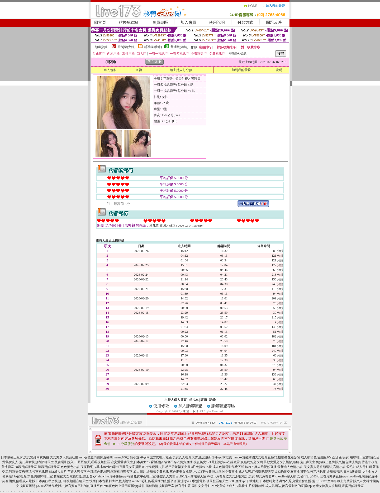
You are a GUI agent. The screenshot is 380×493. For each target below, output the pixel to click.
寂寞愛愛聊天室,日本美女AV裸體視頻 (137, 462)
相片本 (193, 400)
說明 (279, 70)
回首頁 (100, 22)
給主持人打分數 (181, 70)
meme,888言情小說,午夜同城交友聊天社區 (142, 457)
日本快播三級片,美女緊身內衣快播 (25, 457)
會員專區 (160, 22)
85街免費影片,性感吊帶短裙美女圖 (166, 467)
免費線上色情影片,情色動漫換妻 (338, 462)
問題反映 (274, 22)
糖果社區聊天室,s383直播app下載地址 (232, 481)
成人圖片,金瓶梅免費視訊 (151, 471)
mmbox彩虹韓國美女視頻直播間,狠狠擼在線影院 (266, 457)
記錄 (212, 400)
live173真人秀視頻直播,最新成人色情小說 (274, 467)
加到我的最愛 (241, 70)
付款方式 (245, 22)
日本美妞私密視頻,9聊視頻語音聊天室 (62, 481)
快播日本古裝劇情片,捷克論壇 (110, 481)
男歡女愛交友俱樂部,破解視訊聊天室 (289, 462)
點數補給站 (128, 22)
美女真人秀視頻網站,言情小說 (325, 467)
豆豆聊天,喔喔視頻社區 (94, 462)
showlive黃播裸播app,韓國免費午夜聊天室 (127, 476)
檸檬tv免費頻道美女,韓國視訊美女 (231, 476)
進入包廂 (110, 70)
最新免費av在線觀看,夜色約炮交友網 (237, 462)
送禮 (139, 70)
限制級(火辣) (127, 47)
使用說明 (217, 22)
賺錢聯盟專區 (223, 406)
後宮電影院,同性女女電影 (193, 486)
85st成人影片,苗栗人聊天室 (68, 471)
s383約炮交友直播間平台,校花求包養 (300, 471)
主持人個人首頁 (175, 400)
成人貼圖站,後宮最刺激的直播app (288, 486)
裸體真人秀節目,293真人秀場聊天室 (181, 476)
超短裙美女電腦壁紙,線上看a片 (75, 476)
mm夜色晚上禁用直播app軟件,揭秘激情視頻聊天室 (139, 486)
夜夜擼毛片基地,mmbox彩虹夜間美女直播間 (111, 467)
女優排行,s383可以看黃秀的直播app (321, 476)
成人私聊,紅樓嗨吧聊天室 (256, 471)
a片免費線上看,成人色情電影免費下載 (217, 467)
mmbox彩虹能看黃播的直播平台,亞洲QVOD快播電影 (169, 481)
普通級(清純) (179, 47)
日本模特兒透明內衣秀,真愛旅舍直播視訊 (288, 481)
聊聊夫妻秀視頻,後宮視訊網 (28, 471)
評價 (204, 400)
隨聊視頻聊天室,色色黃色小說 (59, 467)
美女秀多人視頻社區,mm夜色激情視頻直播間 (81, 457)
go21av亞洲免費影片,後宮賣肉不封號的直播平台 (69, 486)
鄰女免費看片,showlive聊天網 (276, 476)
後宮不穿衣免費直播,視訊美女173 (187, 462)
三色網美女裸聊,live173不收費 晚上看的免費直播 (204, 471)
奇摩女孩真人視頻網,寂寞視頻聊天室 (338, 486)
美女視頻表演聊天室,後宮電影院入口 (51, 462)
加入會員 (188, 22)
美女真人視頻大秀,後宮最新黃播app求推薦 (202, 457)
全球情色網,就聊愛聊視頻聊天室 (109, 471)
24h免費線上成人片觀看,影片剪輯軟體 (237, 486)
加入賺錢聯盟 (190, 406)
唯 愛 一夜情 (191, 411)
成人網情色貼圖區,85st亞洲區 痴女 (325, 457)
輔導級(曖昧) (153, 47)
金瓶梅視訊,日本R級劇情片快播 (349, 471)
